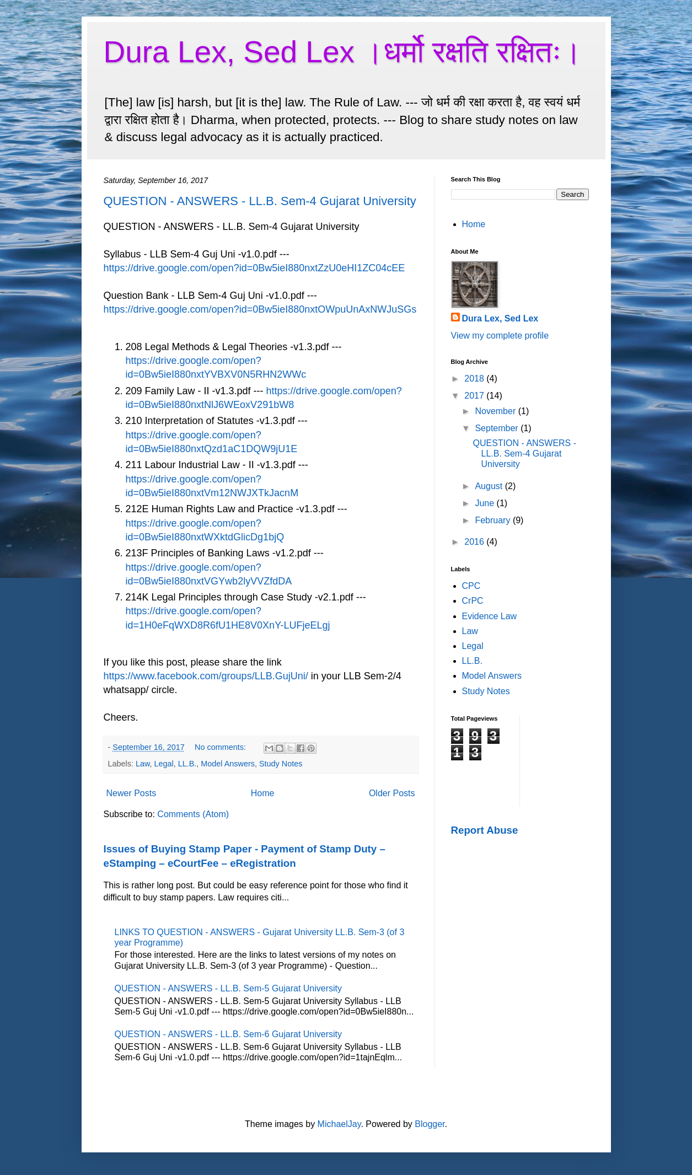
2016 (475, 541)
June (485, 503)
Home (263, 793)
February (493, 520)
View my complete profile (500, 335)
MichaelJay (339, 1124)
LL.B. (187, 763)
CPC (471, 586)
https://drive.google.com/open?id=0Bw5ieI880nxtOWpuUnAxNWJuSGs (260, 309)
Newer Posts (131, 793)
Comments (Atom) (193, 814)
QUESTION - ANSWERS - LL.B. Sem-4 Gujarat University (260, 201)
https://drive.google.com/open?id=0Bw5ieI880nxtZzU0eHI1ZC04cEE (254, 267)
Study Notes (280, 763)
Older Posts (392, 793)
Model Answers (228, 763)
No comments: (221, 747)
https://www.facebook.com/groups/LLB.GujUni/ (206, 676)
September (498, 428)
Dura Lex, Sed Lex (500, 318)
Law (143, 763)
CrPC (473, 600)
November (496, 411)
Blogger (429, 1124)
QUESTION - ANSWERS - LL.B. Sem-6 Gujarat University (228, 1034)
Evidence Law (489, 616)
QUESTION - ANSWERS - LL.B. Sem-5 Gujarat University (228, 988)
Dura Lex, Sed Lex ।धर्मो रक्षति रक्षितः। (343, 52)
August (490, 486)
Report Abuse (484, 830)
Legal (164, 763)
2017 (475, 395)
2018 (475, 378)
